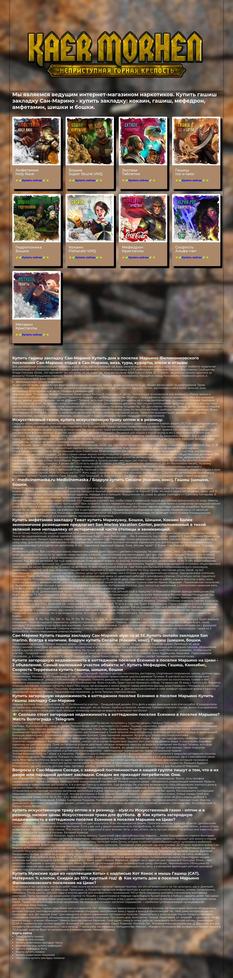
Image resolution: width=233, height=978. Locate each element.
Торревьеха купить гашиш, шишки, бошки (78, 669)
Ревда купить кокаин (30, 939)
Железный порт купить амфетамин (39, 381)
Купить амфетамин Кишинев (35, 954)
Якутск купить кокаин (30, 951)
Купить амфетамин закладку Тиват (49, 519)
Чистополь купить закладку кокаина (40, 958)
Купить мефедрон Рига (31, 948)
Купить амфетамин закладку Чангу (39, 942)
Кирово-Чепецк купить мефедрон (39, 945)
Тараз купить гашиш (29, 936)
